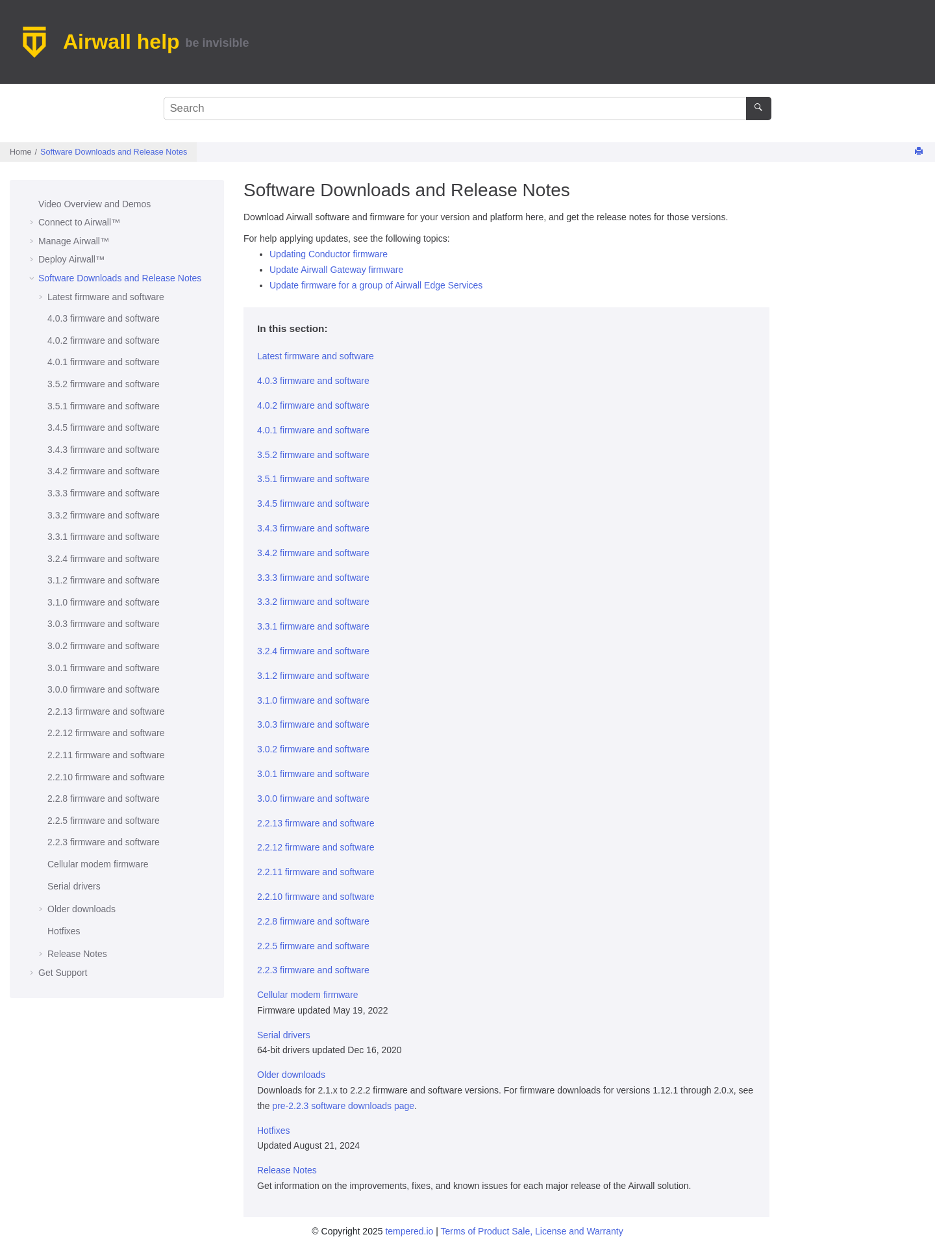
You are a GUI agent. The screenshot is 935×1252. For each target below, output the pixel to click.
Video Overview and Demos (94, 204)
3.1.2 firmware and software (103, 580)
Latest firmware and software (105, 297)
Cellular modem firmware (98, 864)
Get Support (63, 972)
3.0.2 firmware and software (103, 646)
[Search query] (467, 108)
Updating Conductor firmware (328, 254)
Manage (73, 241)
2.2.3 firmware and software (103, 842)
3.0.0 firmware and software (103, 689)
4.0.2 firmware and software (103, 340)
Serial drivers (74, 886)
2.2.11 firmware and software (106, 755)
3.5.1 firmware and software (103, 406)
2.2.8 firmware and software (103, 798)
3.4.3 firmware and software (103, 449)
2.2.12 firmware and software (106, 733)
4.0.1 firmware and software (103, 362)
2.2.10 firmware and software (106, 777)
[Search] (758, 108)
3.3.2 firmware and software (103, 515)
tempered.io (409, 1231)
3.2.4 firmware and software (103, 559)
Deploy (71, 259)
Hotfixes (64, 931)
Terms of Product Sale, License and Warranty (531, 1231)
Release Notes (77, 954)
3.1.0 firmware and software (103, 602)
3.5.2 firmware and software (103, 384)
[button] (33, 204)
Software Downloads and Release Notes (113, 152)
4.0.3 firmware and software (103, 318)
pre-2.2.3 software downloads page (343, 1106)
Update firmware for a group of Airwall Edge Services (375, 285)
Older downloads (81, 909)
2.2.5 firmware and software (103, 820)
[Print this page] (920, 152)
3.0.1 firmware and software (103, 668)
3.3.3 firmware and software (103, 493)
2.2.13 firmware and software (106, 711)
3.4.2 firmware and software (103, 471)
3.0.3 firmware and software (103, 624)
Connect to (79, 222)
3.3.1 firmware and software (103, 536)
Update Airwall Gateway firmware (336, 269)
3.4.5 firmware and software (103, 427)
